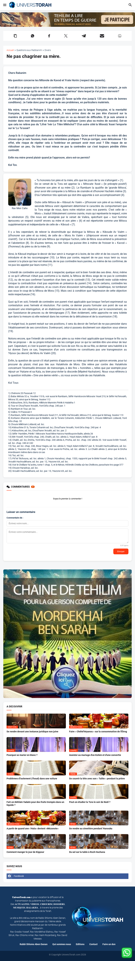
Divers (48, 50)
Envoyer (120, 551)
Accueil (10, 50)
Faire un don (108, 944)
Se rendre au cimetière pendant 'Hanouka (90, 828)
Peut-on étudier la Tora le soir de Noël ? (89, 802)
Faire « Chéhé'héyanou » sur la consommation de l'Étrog (98, 731)
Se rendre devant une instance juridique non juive (32, 731)
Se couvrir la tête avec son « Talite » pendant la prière (97, 778)
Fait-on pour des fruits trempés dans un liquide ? (35, 803)
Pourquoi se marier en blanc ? (22, 755)
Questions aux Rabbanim (29, 50)
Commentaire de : (15, 518)
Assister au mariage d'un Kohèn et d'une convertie (95, 755)
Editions (80, 944)
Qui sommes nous (61, 944)
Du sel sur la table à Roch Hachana (87, 852)
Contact (93, 944)
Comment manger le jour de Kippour (25, 852)
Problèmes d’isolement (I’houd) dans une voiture (32, 778)
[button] (4, 5)
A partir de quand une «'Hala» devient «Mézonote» (33, 828)
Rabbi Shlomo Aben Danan (33, 944)
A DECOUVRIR (14, 706)
